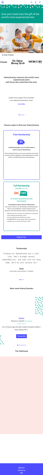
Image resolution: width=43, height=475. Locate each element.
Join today (21, 104)
